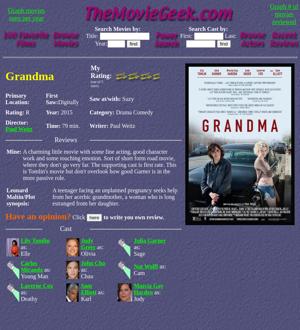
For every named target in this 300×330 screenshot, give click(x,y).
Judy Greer (88, 243)
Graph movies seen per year (26, 14)
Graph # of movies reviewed (284, 14)
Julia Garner (150, 240)
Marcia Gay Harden (148, 289)
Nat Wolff (146, 266)
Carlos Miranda (32, 266)
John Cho (93, 263)
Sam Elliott (88, 289)
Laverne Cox (37, 286)
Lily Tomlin (35, 240)
